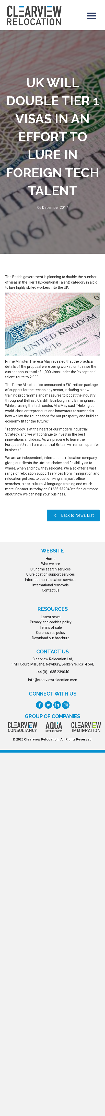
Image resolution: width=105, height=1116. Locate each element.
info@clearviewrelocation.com (52, 680)
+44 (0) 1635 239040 (52, 672)
